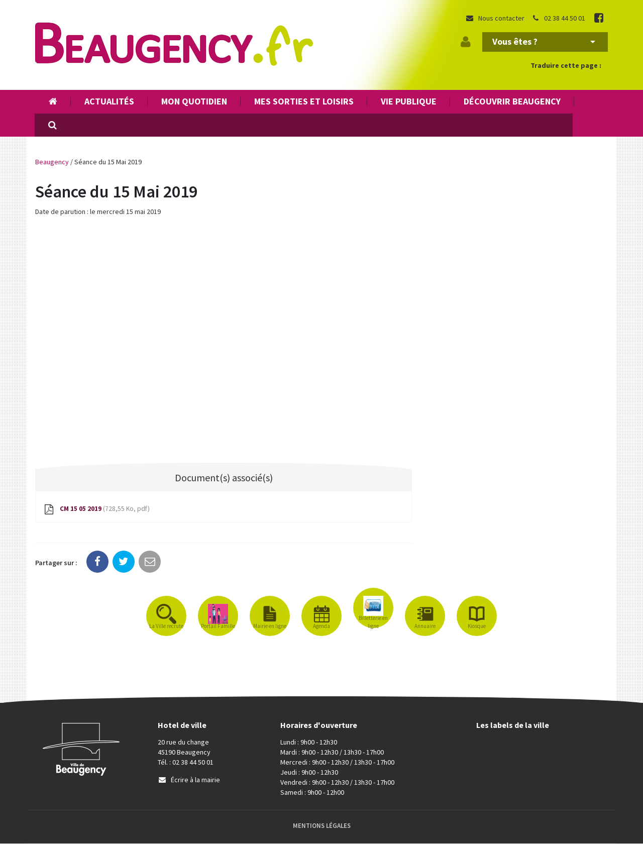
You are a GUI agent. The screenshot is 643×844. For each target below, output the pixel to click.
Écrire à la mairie (189, 780)
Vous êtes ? (543, 41)
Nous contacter (494, 18)
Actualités (109, 101)
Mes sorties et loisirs (304, 101)
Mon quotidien (194, 101)
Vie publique (409, 101)
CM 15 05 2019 (97, 509)
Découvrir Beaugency (512, 101)
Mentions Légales (322, 826)
